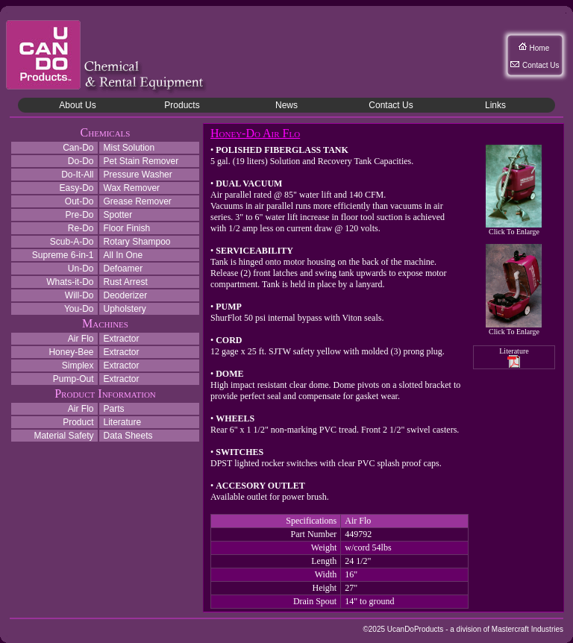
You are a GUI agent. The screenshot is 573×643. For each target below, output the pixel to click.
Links (495, 105)
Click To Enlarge (514, 228)
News (286, 105)
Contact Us (540, 65)
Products (181, 105)
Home (540, 48)
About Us (77, 105)
